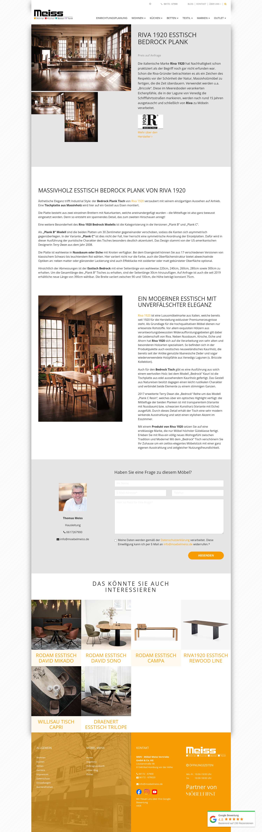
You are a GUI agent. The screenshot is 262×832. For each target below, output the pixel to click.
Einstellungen (44, 782)
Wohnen (41, 757)
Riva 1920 (137, 201)
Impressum (43, 774)
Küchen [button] (155, 18)
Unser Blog (92, 770)
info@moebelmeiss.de (178, 544)
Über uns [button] (214, 3)
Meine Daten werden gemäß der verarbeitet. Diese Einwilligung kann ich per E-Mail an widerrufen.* (166, 542)
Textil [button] (187, 18)
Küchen (40, 761)
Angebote (91, 761)
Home (89, 757)
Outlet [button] (219, 18)
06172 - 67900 (171, 3)
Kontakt (201, 3)
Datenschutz (43, 778)
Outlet (89, 774)
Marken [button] (202, 18)
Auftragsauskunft (95, 766)
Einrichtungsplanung (111, 18)
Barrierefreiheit (45, 787)
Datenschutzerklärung (175, 540)
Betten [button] (171, 18)
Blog (190, 3)
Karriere (41, 770)
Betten (40, 766)
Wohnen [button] (138, 18)
